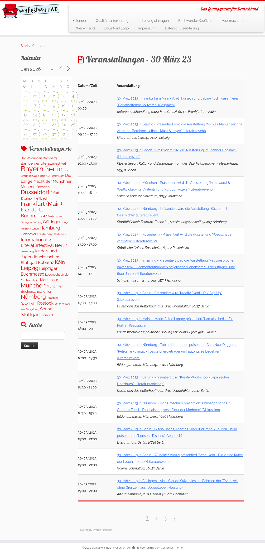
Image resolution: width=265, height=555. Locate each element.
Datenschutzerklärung (182, 28)
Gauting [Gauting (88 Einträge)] (37, 222)
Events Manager (102, 529)
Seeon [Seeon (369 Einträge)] (46, 308)
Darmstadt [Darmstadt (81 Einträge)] (58, 175)
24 (64, 124)
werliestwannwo (101, 547)
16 (54, 115)
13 (25, 115)
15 (45, 115)
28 (35, 96)
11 (73, 105)
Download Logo (116, 28)
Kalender (79, 21)
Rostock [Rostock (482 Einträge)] (45, 303)
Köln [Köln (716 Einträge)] (60, 262)
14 (35, 115)
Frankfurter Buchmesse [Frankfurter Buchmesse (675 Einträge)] (34, 212)
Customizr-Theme (172, 547)
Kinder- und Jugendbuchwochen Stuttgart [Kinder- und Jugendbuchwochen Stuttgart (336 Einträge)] (40, 257)
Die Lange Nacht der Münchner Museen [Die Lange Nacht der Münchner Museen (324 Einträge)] (46, 181)
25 (73, 124)
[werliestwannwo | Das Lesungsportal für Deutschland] (31, 11)
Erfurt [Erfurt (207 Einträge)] (54, 193)
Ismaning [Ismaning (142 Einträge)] (27, 251)
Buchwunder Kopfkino (195, 21)
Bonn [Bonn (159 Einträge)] (67, 170)
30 (54, 134)
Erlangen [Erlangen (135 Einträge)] (27, 198)
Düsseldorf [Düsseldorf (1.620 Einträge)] (35, 192)
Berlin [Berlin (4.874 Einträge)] (53, 169)
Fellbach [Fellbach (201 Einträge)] (41, 198)
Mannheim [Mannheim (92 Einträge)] (32, 280)
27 (26, 96)
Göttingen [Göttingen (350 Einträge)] (52, 221)
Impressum (147, 28)
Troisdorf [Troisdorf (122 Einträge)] (47, 315)
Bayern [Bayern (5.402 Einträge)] (32, 169)
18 (73, 115)
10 (64, 105)
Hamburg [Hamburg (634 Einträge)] (50, 228)
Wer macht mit (233, 21)
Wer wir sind (85, 28)
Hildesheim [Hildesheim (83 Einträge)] (60, 234)
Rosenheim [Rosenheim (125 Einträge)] (28, 303)
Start (24, 46)
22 (45, 124)
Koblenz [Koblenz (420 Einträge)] (46, 262)
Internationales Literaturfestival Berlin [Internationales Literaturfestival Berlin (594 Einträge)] (44, 242)
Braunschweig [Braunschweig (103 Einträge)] (30, 175)
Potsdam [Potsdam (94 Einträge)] (52, 297)
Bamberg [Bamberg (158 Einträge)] (50, 158)
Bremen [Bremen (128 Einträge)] (45, 175)
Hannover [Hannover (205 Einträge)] (29, 234)
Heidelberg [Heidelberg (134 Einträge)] (45, 234)
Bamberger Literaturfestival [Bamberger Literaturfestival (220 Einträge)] (43, 163)
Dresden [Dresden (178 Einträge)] (42, 187)
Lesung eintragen (155, 21)
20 (25, 124)
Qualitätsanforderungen (114, 21)
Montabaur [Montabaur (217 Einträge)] (49, 280)
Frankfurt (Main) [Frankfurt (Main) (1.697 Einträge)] (41, 203)
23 (54, 124)
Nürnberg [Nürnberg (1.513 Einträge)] (33, 296)
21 (35, 124)
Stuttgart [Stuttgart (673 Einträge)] (30, 314)
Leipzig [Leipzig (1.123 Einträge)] (30, 268)
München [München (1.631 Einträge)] (33, 285)
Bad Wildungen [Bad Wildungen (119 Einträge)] (31, 158)
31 (63, 134)
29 (45, 134)
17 (63, 115)
